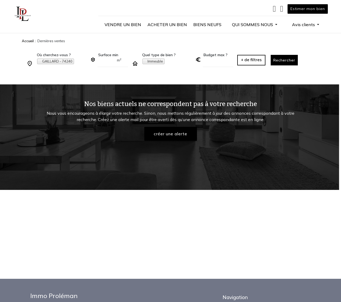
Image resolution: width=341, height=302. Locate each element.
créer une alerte (171, 134)
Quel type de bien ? (159, 54)
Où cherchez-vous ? (54, 54)
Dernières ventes (51, 41)
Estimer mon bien (307, 8)
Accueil (28, 41)
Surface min (108, 54)
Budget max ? (216, 54)
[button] (254, 24)
